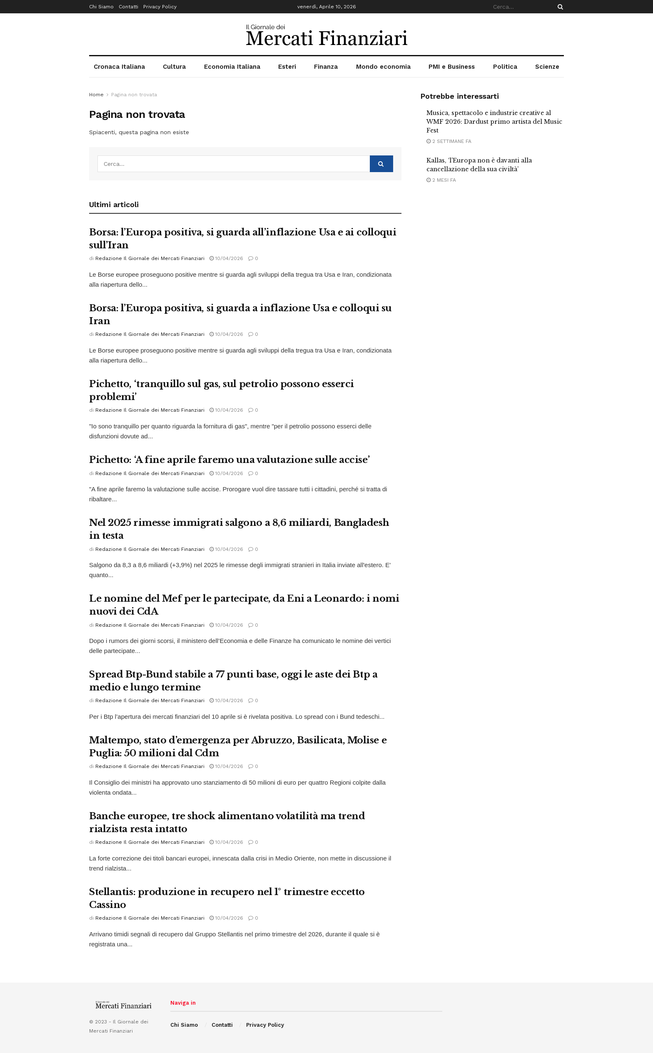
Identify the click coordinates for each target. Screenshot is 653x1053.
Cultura (174, 66)
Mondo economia (383, 66)
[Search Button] (558, 6)
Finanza (326, 66)
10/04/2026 (226, 258)
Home (96, 95)
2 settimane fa (448, 141)
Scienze (547, 66)
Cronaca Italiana (119, 66)
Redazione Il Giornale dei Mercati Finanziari (149, 258)
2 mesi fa (441, 180)
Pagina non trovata (134, 95)
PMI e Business (452, 66)
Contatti (128, 7)
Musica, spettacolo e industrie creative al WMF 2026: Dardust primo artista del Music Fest (494, 121)
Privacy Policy (160, 7)
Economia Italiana (232, 66)
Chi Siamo (101, 7)
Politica (505, 66)
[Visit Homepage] (326, 34)
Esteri (287, 66)
